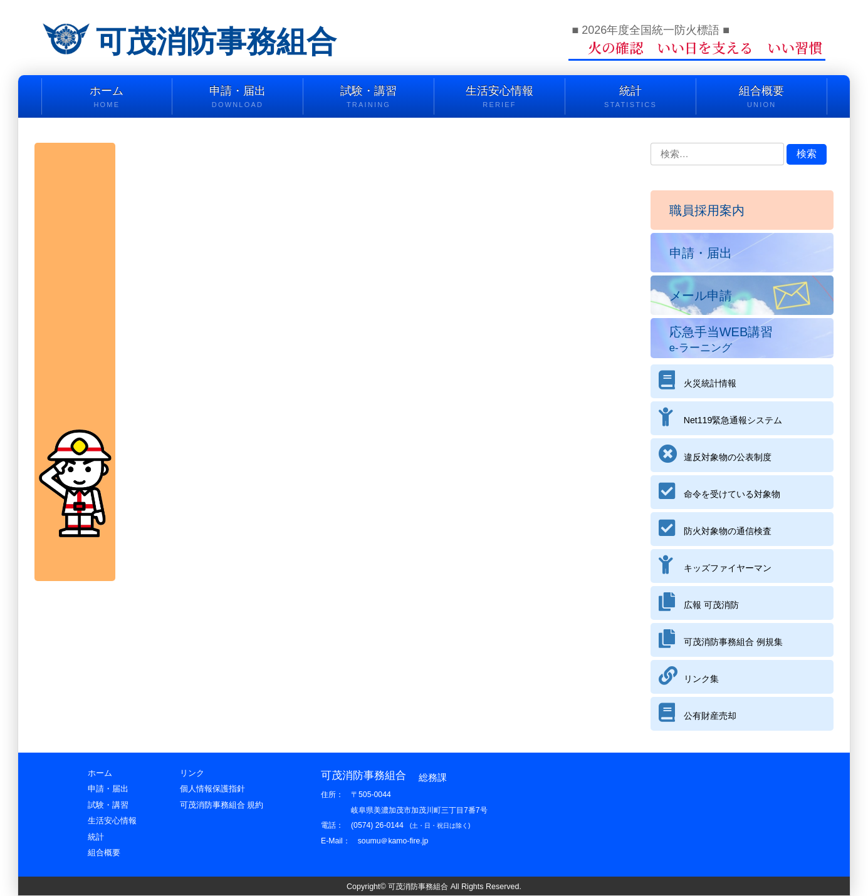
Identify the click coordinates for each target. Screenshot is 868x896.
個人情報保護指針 (212, 788)
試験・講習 (368, 97)
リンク (192, 773)
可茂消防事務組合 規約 (222, 805)
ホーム (107, 97)
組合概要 (761, 97)
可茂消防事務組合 (221, 41)
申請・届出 (237, 97)
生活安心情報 (499, 97)
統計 (630, 97)
